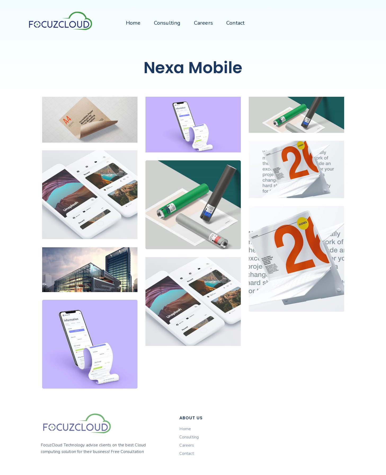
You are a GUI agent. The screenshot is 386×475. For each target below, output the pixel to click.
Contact (235, 23)
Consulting (167, 23)
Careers (203, 23)
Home (133, 23)
